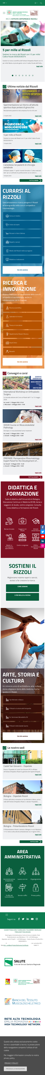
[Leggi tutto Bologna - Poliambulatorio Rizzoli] (22, 835)
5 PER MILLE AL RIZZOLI (23, 595)
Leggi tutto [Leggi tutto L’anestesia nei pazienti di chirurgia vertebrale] (38, 176)
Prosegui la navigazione (15, 1068)
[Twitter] (43, 532)
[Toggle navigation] (4, 12)
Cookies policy (22, 930)
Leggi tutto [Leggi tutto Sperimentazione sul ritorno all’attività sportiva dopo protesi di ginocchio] (38, 116)
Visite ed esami (12, 224)
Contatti (6, 930)
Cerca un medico (12, 216)
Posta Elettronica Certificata (20, 945)
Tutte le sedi (34, 842)
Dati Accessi (38, 930)
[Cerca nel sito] (41, 2)
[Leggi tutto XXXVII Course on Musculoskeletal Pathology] (22, 439)
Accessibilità (30, 930)
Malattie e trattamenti (14, 259)
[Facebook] (42, 527)
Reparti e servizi (12, 242)
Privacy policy (13, 930)
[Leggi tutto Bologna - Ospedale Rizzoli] (22, 804)
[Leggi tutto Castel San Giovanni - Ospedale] (22, 774)
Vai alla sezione (22, 270)
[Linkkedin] (43, 541)
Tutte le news (33, 180)
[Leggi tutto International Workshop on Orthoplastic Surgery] (22, 406)
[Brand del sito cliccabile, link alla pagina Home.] (22, 15)
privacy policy (11, 1063)
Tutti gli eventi (33, 477)
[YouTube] (42, 536)
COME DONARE (23, 586)
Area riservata (27, 932)
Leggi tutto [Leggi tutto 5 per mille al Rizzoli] (38, 144)
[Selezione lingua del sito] (36, 3)
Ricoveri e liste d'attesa (15, 233)
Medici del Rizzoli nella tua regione (18, 251)
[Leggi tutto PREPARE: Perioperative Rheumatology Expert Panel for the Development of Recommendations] (22, 473)
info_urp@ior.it (8, 945)
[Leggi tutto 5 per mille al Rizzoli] (36, 66)
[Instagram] (43, 545)
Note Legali (18, 932)
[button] (5, 3)
